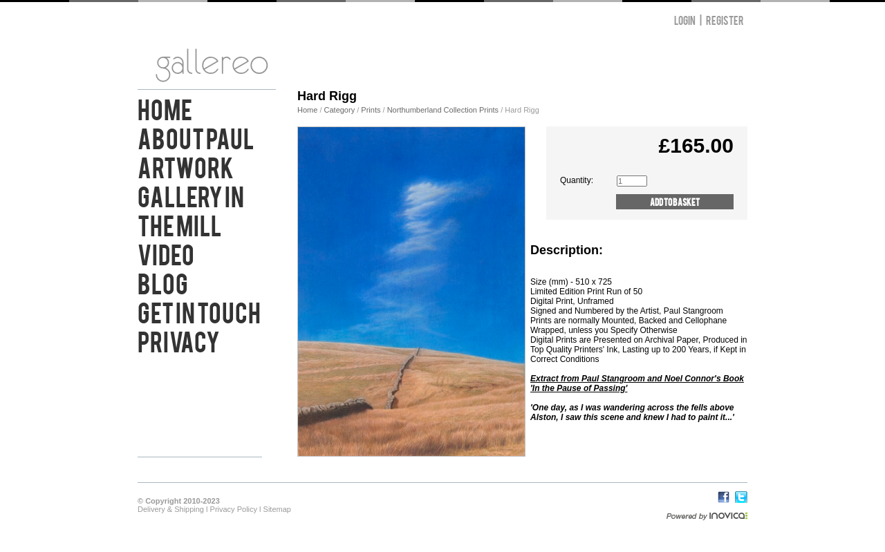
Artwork (186, 166)
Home (165, 108)
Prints (370, 110)
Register (725, 19)
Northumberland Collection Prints (443, 110)
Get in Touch (199, 311)
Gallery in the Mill (191, 209)
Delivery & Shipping (171, 509)
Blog (163, 282)
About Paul (196, 137)
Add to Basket (675, 201)
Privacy (179, 340)
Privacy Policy (233, 509)
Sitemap (277, 509)
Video (166, 253)
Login (685, 19)
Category (340, 110)
